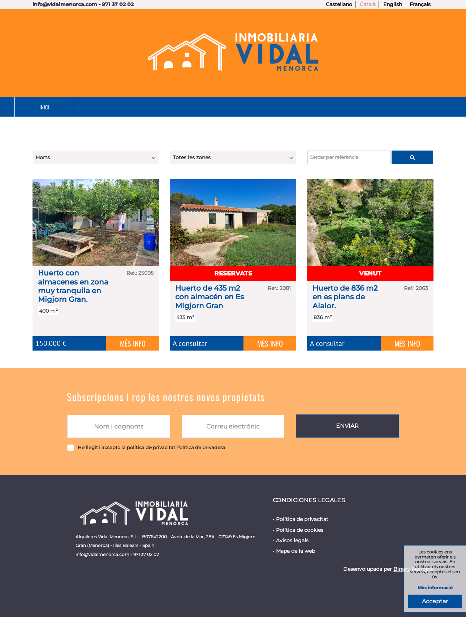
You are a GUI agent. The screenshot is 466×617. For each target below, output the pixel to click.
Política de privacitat (302, 519)
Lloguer (201, 107)
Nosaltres (336, 107)
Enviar (347, 425)
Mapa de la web (295, 551)
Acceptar (435, 601)
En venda (133, 107)
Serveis (268, 107)
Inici (69, 107)
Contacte (406, 107)
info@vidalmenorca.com (65, 4)
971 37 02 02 (118, 4)
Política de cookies (299, 530)
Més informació (435, 588)
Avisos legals (292, 540)
